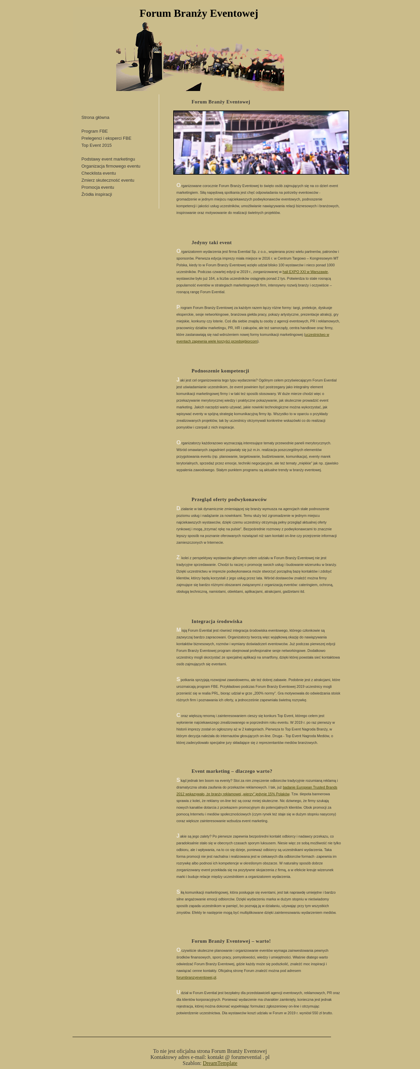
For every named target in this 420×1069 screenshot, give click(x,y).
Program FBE (95, 131)
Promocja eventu (98, 187)
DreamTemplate (220, 1063)
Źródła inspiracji (97, 194)
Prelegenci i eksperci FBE (107, 138)
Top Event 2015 (97, 145)
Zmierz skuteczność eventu (108, 180)
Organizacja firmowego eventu (111, 166)
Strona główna (95, 117)
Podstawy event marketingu (108, 159)
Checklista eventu (99, 173)
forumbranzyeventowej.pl (196, 977)
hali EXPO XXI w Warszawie (305, 272)
